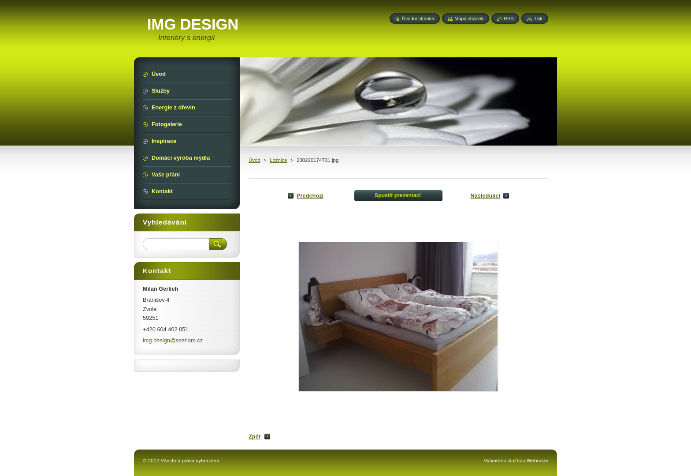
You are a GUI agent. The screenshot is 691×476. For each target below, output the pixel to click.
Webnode (537, 460)
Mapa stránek (468, 18)
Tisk (538, 18)
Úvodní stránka (418, 18)
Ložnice (278, 160)
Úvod (254, 160)
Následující (485, 195)
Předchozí (310, 195)
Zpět (254, 436)
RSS (508, 18)
